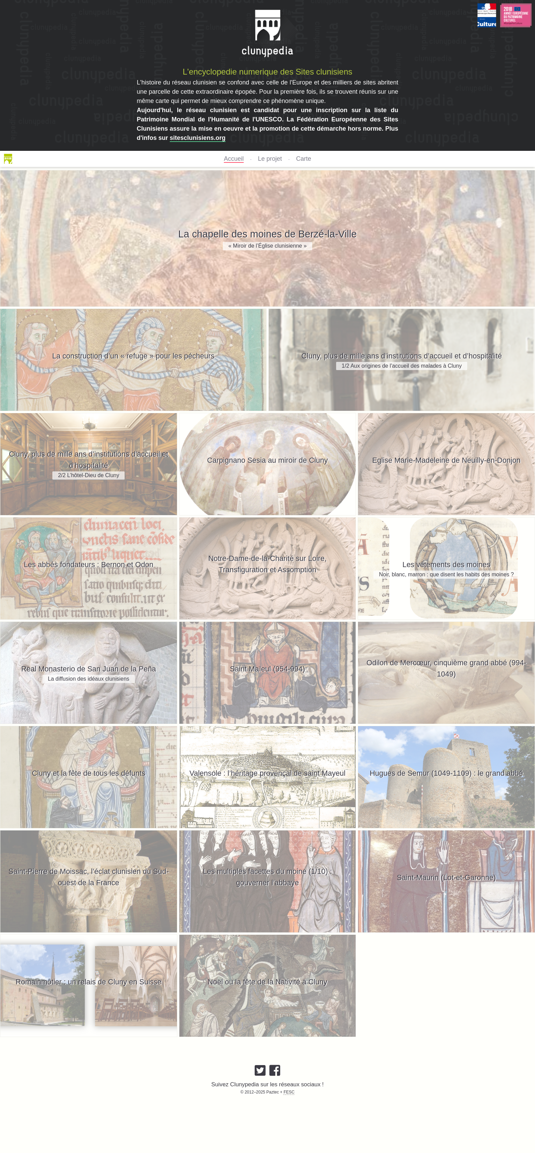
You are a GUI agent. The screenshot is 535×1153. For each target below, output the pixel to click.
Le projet (270, 158)
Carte (303, 158)
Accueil (234, 158)
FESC (288, 1092)
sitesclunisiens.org (198, 137)
